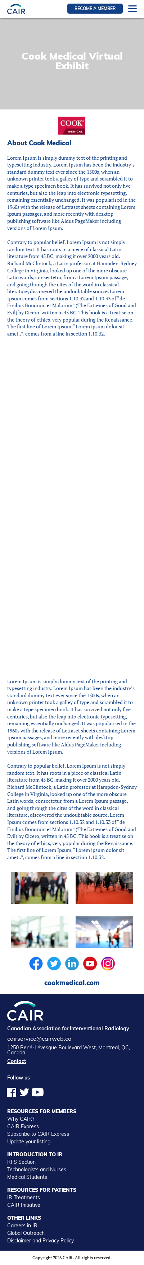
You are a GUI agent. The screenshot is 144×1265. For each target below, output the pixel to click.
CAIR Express (23, 1126)
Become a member (95, 8)
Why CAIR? (20, 1119)
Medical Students (27, 1177)
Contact (16, 1061)
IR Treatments (23, 1197)
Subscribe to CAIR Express (38, 1134)
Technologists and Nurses (36, 1169)
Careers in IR (22, 1225)
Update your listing (28, 1141)
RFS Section (21, 1162)
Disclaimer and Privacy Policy (40, 1240)
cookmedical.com (72, 983)
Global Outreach (26, 1233)
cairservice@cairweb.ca (39, 1038)
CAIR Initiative (23, 1205)
